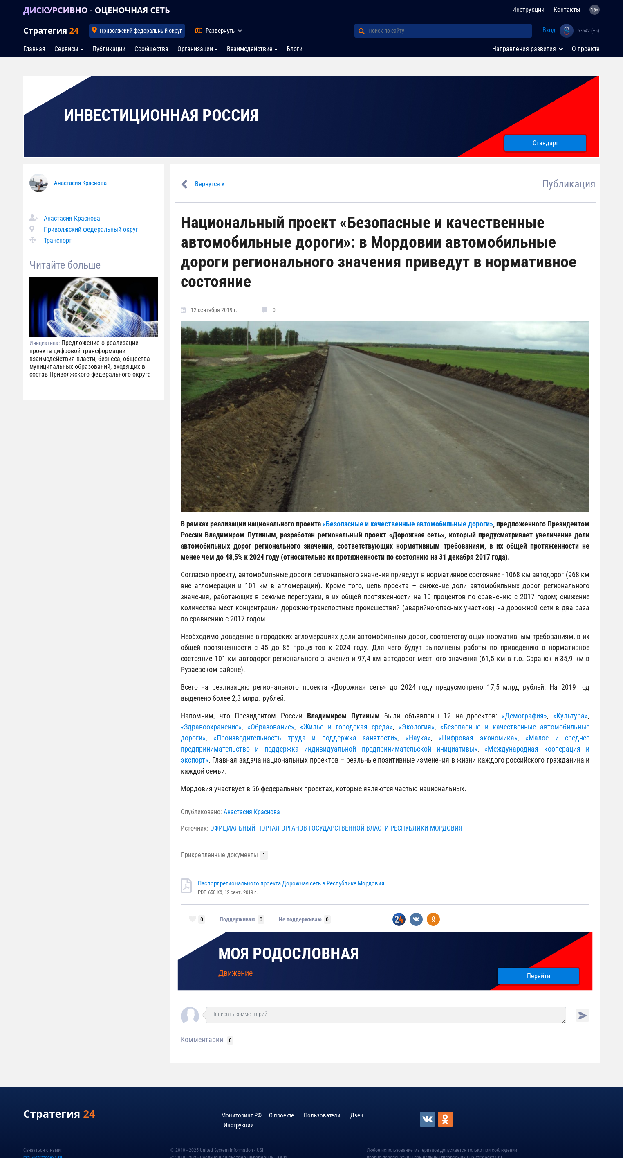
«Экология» (417, 726)
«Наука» (418, 738)
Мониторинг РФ (241, 1115)
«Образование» (270, 726)
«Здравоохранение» (211, 726)
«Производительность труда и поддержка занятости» (305, 738)
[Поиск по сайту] (450, 31)
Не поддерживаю (300, 919)
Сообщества (151, 49)
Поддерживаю (237, 919)
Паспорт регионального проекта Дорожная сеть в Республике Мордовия (291, 883)
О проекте (586, 49)
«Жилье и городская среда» (344, 726)
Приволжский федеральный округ (141, 30)
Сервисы (66, 49)
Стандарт (545, 143)
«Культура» (568, 715)
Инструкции (528, 10)
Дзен (356, 1115)
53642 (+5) (588, 31)
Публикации (108, 49)
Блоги (295, 49)
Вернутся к (210, 184)
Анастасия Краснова (80, 183)
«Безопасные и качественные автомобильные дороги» (407, 523)
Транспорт (58, 240)
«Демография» (524, 715)
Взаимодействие (250, 49)
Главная (34, 49)
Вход (549, 30)
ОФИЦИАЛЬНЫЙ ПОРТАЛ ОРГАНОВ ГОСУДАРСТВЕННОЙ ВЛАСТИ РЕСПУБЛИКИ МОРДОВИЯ (336, 828)
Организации (195, 49)
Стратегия (50, 30)
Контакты (567, 10)
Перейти (538, 976)
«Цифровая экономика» (475, 738)
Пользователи (322, 1115)
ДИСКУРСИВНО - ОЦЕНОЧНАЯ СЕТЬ (96, 10)
